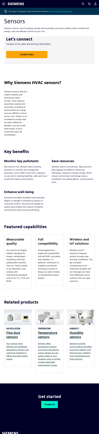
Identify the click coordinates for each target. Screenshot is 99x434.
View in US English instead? (61, 11)
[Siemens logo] (16, 4)
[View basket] (89, 3)
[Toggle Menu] (4, 4)
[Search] (83, 3)
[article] (18, 261)
